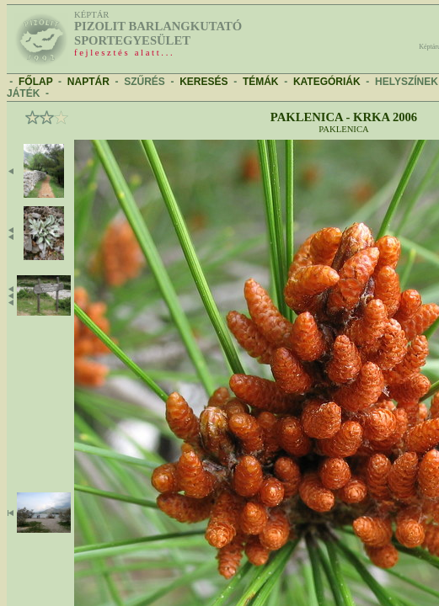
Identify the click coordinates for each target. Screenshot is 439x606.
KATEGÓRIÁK (327, 82)
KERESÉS (203, 82)
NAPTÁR (88, 82)
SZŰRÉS (144, 82)
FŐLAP (35, 82)
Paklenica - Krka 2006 (343, 117)
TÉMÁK (261, 82)
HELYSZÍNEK (406, 82)
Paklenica (343, 129)
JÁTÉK (23, 93)
